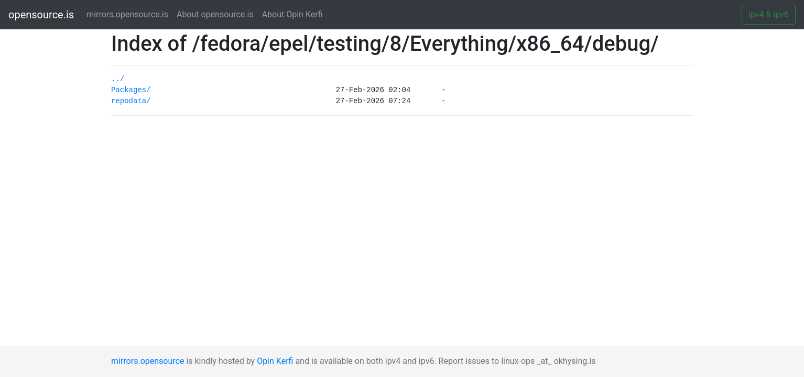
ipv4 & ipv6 (768, 14)
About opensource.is (215, 14)
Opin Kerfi (275, 361)
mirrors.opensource (147, 361)
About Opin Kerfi (292, 14)
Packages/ (131, 90)
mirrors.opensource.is (129, 13)
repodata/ (131, 101)
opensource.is (41, 14)
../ (117, 79)
